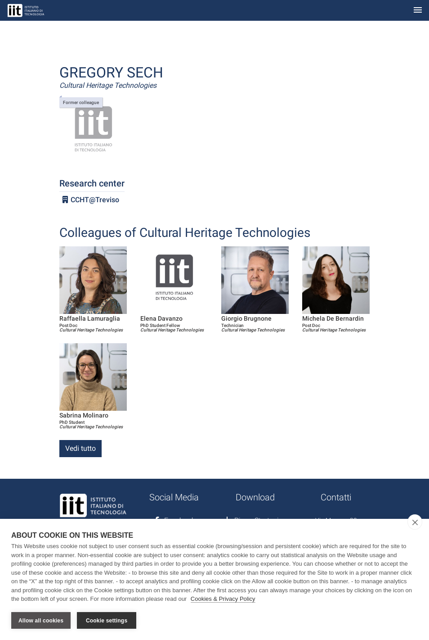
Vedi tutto (80, 448)
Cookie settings (106, 620)
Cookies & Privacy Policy (223, 598)
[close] (414, 522)
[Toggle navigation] (418, 10)
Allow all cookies (40, 620)
